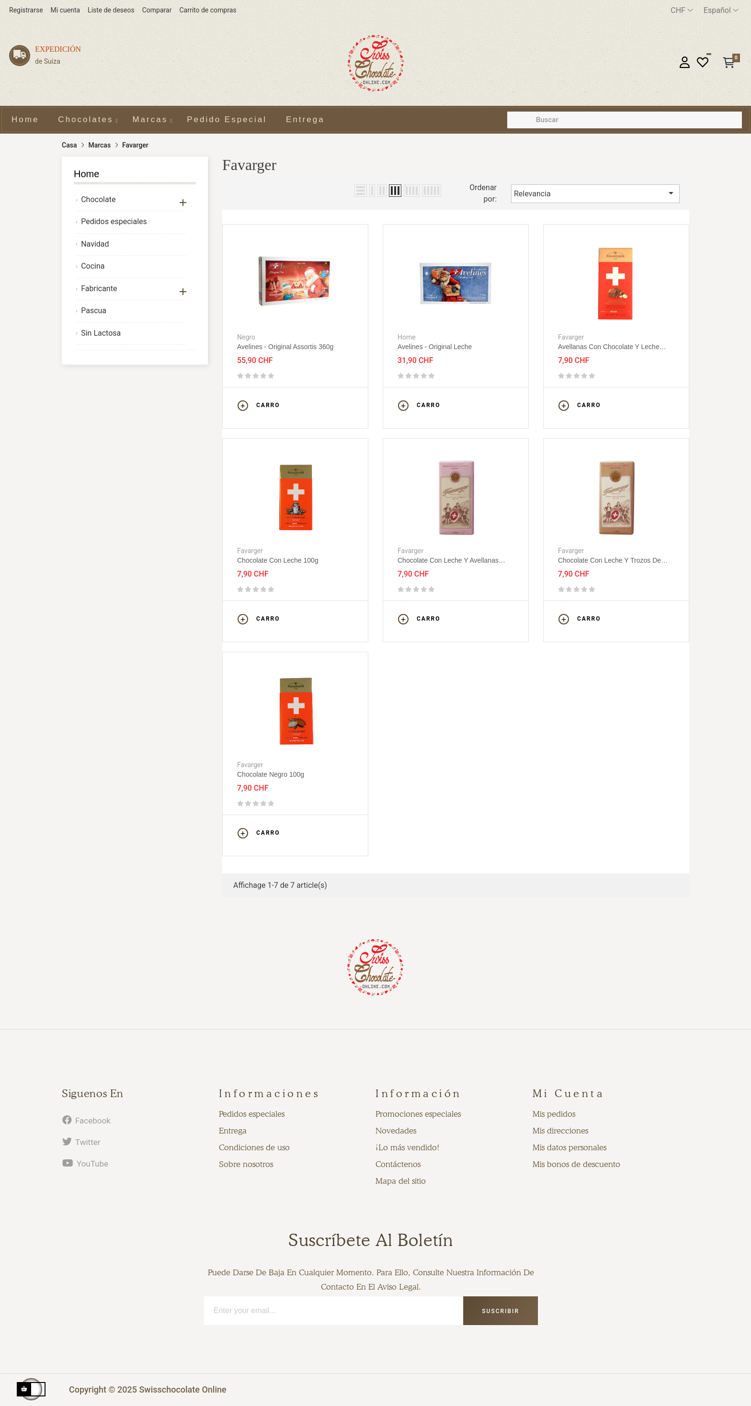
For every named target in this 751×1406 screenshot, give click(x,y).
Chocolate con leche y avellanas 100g (448, 560)
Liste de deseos (111, 10)
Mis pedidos (554, 1114)
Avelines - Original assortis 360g (285, 347)
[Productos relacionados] (682, 10)
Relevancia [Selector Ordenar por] (595, 193)
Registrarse (26, 10)
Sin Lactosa (101, 333)
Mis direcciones (560, 1130)
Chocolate (98, 199)
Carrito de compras (207, 10)
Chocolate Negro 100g (270, 774)
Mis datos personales (569, 1147)
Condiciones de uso (254, 1147)
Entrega (233, 1130)
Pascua (93, 310)
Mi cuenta (65, 10)
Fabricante (99, 288)
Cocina (92, 266)
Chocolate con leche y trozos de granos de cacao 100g (609, 560)
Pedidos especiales (114, 221)
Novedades (396, 1130)
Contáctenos (398, 1164)
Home (86, 174)
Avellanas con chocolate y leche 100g (609, 347)
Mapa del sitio (401, 1181)
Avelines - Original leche (435, 347)
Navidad (95, 244)
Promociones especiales (418, 1114)
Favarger (571, 337)
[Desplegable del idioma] (721, 10)
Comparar (157, 10)
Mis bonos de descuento (576, 1164)
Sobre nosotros (246, 1164)
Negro (246, 337)
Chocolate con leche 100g (278, 560)
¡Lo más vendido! (408, 1147)
